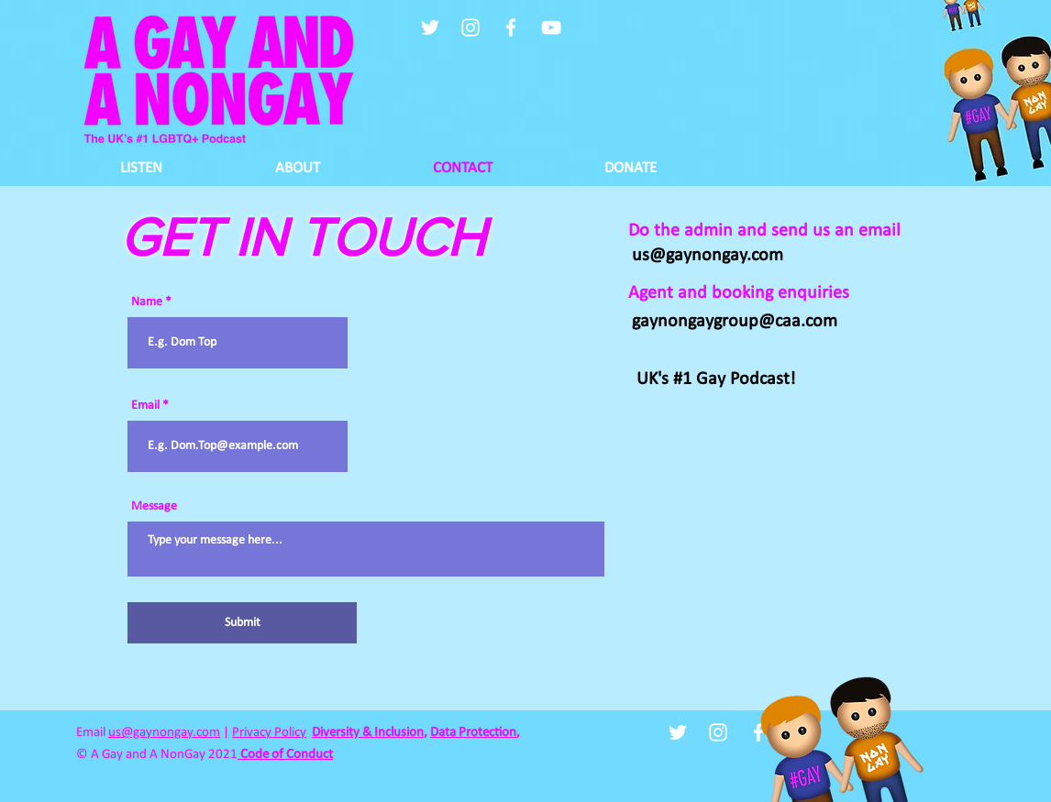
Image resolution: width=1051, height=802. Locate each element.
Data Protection (473, 733)
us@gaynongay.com (164, 733)
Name (146, 302)
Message (154, 506)
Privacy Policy (269, 733)
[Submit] (242, 622)
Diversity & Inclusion (368, 733)
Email (145, 406)
